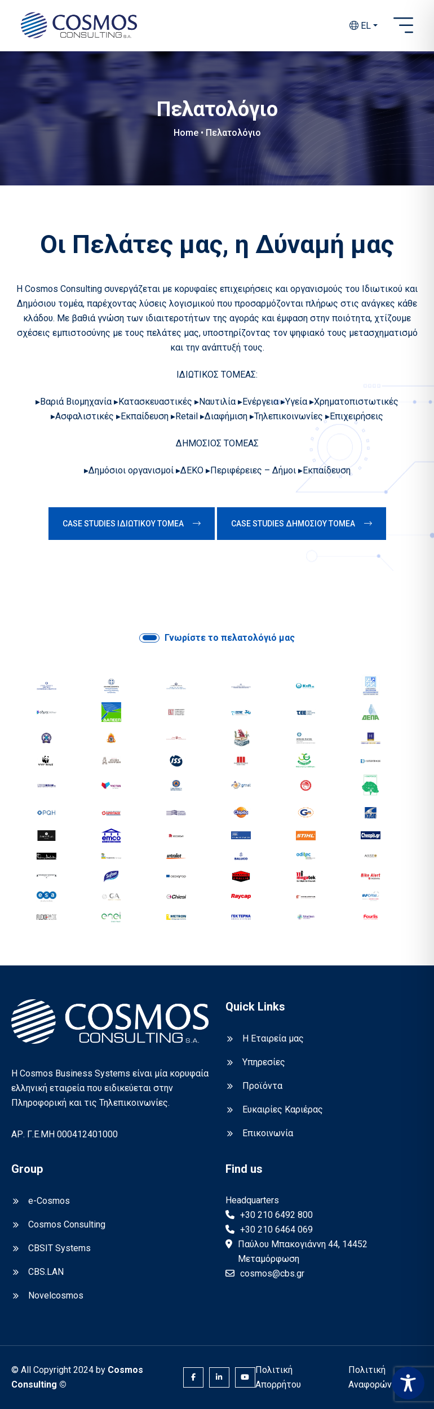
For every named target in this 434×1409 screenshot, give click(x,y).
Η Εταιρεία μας (273, 1038)
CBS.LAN (46, 1271)
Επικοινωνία (267, 1133)
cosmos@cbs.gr (272, 1273)
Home (186, 132)
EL (360, 25)
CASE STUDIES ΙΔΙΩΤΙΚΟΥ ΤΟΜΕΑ (132, 523)
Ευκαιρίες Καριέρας (282, 1109)
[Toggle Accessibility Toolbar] (408, 1383)
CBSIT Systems (59, 1248)
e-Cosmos (49, 1200)
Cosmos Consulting (66, 1224)
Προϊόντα (262, 1085)
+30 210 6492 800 (276, 1214)
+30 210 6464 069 (276, 1229)
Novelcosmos (55, 1295)
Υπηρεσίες (263, 1062)
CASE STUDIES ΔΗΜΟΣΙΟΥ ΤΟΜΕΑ (301, 523)
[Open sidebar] (403, 26)
